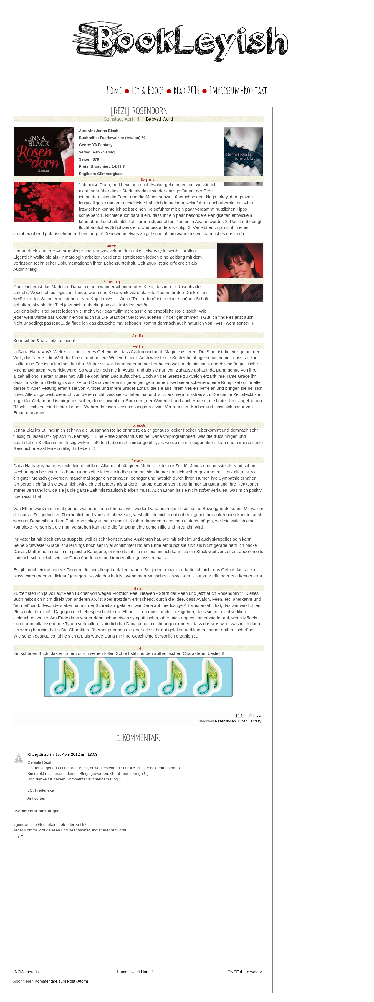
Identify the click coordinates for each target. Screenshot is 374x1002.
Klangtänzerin (40, 754)
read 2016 (187, 90)
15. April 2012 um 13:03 (76, 754)
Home (114, 90)
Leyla (257, 716)
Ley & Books (148, 90)
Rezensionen (225, 721)
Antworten (36, 798)
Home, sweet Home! (135, 972)
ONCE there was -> (245, 972)
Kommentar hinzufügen (37, 811)
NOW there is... (28, 972)
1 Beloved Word (158, 119)
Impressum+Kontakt (238, 90)
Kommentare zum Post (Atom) (61, 981)
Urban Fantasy (249, 721)
